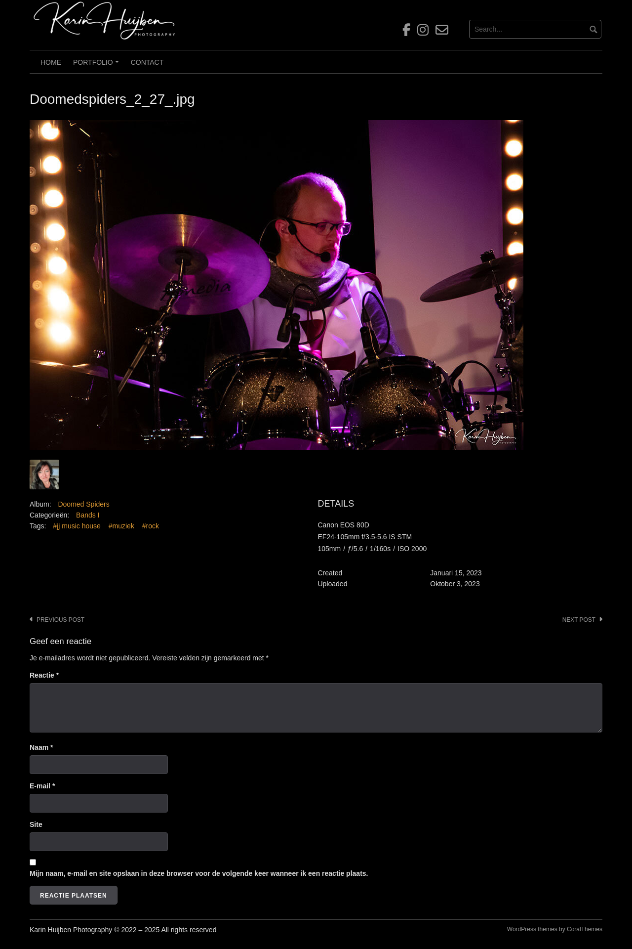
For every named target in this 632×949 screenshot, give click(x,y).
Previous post (60, 619)
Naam (41, 747)
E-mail (42, 786)
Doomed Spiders (83, 504)
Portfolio (97, 65)
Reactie (44, 675)
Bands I (87, 515)
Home (50, 62)
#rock (150, 526)
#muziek (121, 526)
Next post (578, 619)
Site (36, 824)
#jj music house (77, 526)
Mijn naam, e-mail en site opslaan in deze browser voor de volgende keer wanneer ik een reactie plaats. (199, 873)
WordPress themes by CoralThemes (554, 929)
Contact (147, 62)
